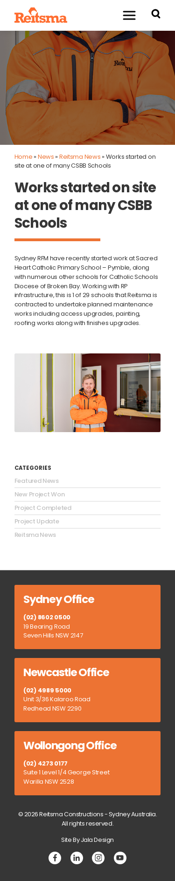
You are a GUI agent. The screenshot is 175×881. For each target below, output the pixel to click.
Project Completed (42, 508)
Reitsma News (80, 156)
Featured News (36, 481)
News (46, 156)
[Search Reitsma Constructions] (156, 15)
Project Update (36, 521)
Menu (124, 15)
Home (23, 156)
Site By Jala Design (87, 839)
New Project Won (39, 494)
